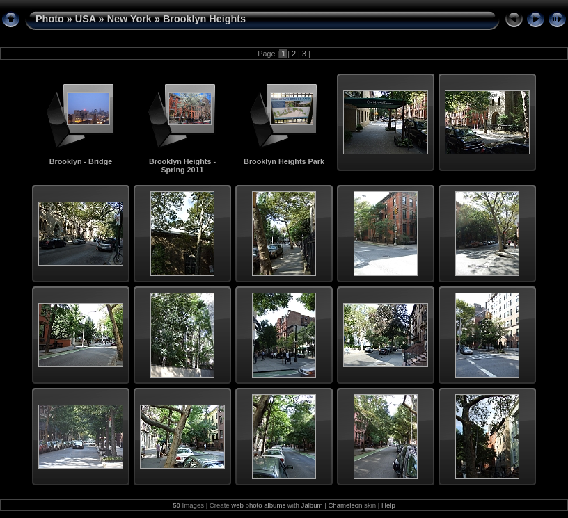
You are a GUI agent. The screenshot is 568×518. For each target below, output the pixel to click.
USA (85, 18)
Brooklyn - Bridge (81, 161)
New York (129, 18)
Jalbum (312, 505)
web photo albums (258, 505)
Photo (50, 18)
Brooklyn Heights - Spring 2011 (182, 165)
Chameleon (345, 505)
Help (388, 505)
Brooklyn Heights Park (284, 161)
